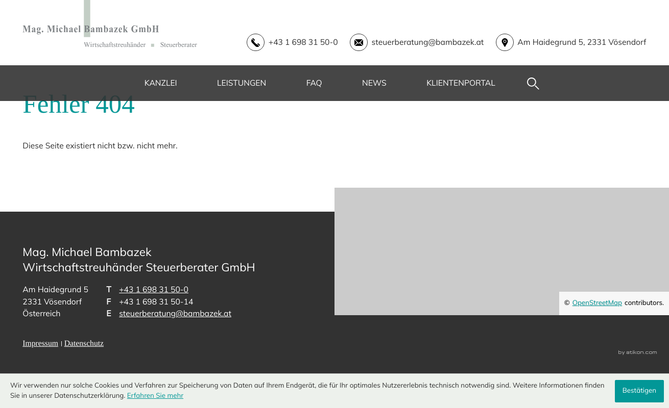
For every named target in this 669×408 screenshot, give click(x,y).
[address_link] (565, 43)
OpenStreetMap (597, 303)
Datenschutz (84, 343)
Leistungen (241, 83)
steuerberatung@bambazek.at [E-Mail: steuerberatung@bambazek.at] (175, 313)
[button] (286, 43)
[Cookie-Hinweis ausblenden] (639, 391)
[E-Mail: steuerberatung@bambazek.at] (411, 43)
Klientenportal (460, 83)
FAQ (314, 83)
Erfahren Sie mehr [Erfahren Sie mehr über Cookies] (155, 396)
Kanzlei (161, 83)
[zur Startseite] (109, 23)
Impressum (40, 343)
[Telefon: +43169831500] (153, 290)
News (374, 83)
